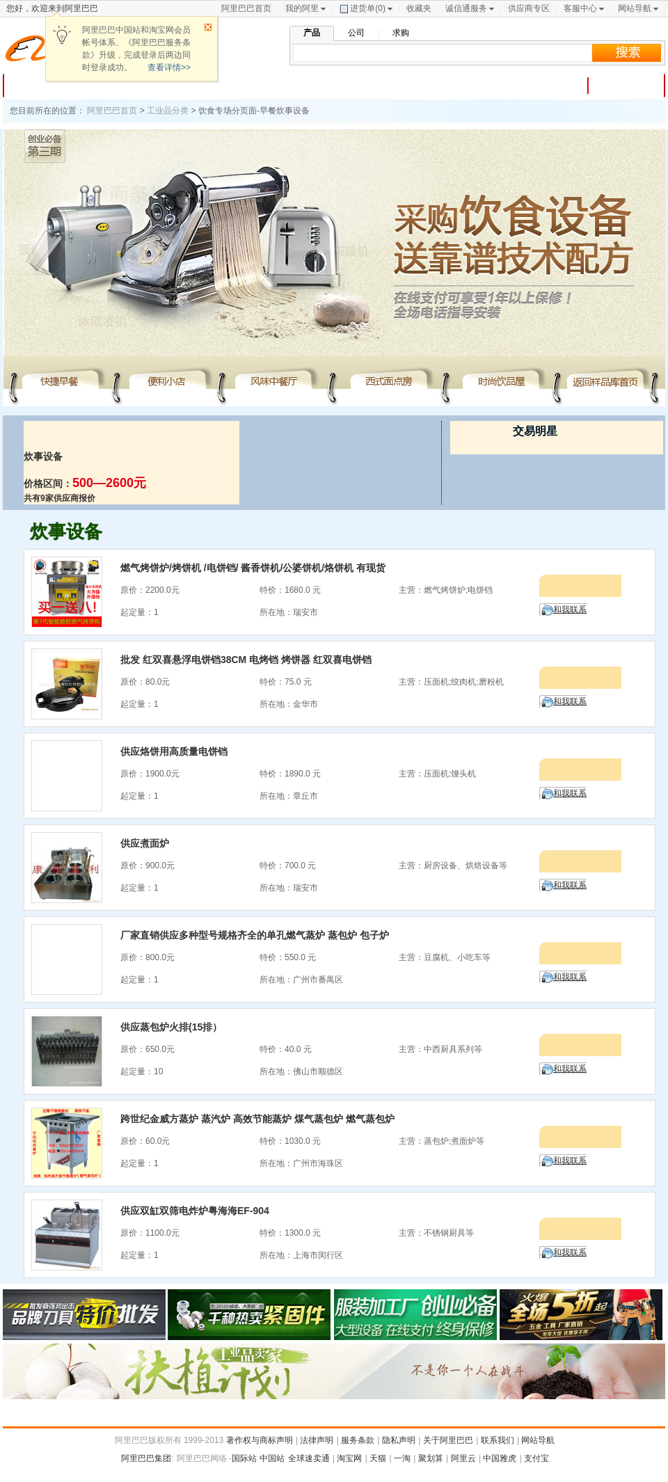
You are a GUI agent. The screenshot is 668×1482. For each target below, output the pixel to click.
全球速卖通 (309, 1458)
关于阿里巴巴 (448, 1440)
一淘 (402, 1458)
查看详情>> (169, 67)
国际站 (244, 1458)
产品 (311, 33)
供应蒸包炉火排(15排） (171, 1027)
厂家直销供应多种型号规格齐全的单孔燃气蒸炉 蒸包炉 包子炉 (254, 935)
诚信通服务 (466, 8)
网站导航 (634, 8)
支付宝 (536, 1458)
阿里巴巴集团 (146, 1458)
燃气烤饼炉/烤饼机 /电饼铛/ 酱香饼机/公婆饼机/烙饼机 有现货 (252, 567)
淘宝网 (349, 1458)
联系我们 (497, 1440)
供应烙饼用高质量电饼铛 (174, 751)
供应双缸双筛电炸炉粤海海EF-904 (194, 1210)
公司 (356, 33)
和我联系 (570, 609)
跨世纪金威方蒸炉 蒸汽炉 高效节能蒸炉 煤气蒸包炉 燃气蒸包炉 (257, 1118)
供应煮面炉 (144, 843)
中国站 (272, 1458)
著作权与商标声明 (259, 1440)
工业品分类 (168, 110)
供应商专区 (529, 8)
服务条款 (357, 1440)
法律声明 (316, 1440)
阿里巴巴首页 (246, 8)
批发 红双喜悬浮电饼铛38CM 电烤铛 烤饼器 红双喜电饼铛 (246, 659)
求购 (400, 33)
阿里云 (463, 1458)
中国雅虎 (499, 1458)
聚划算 (430, 1458)
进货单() (362, 8)
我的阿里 (302, 8)
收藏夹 (418, 8)
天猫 (377, 1458)
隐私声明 (398, 1440)
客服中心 (580, 8)
